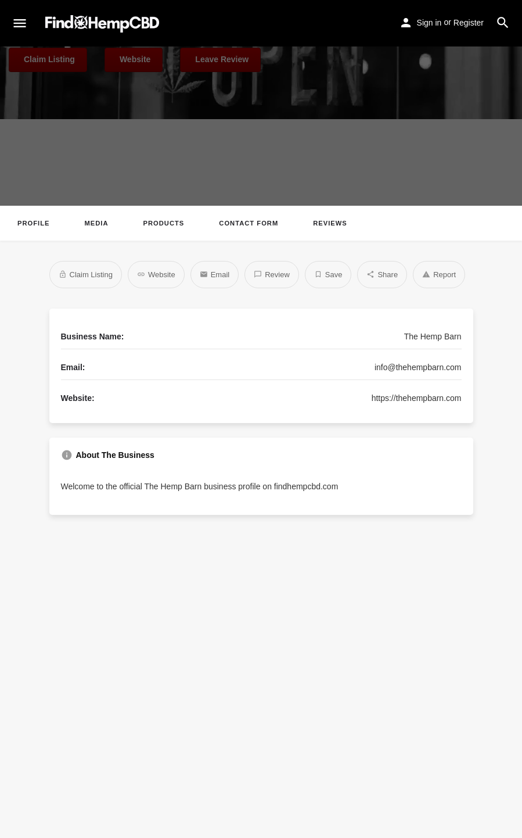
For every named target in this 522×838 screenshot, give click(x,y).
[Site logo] (103, 24)
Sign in (429, 22)
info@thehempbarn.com (418, 367)
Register (468, 22)
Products (164, 223)
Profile (33, 223)
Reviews (330, 223)
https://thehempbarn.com (417, 398)
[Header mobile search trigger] (502, 22)
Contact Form (248, 223)
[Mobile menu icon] (20, 24)
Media (96, 223)
